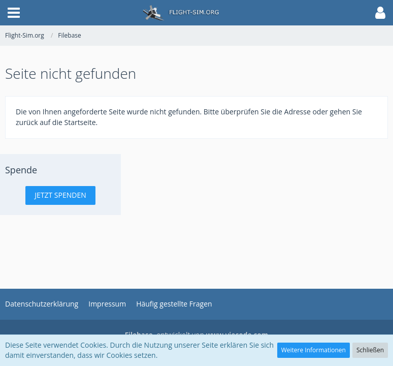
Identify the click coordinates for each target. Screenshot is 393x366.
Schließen (370, 350)
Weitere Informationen (313, 350)
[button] (13, 13)
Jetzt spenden (60, 195)
